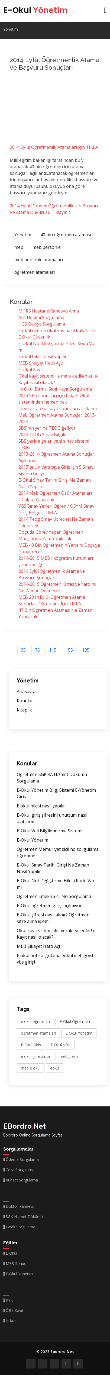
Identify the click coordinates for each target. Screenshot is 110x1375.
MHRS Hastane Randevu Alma (48, 311)
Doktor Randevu (20, 1206)
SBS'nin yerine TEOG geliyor (47, 428)
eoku (54, 1068)
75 (37, 650)
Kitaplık (24, 710)
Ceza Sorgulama (20, 1170)
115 (52, 650)
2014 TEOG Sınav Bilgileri (43, 434)
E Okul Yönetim (79, 1033)
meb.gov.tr (69, 1056)
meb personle (47, 247)
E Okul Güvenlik (34, 337)
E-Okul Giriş (31, 1044)
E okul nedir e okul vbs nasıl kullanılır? (56, 330)
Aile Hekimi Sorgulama (41, 317)
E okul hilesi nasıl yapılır (42, 356)
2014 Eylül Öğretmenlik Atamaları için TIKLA (54, 147)
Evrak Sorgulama (20, 1227)
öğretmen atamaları (34, 272)
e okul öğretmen (35, 1021)
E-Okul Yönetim (32, 840)
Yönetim (10, 29)
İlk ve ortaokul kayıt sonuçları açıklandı (57, 408)
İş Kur (11, 1321)
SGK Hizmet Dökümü (24, 1217)
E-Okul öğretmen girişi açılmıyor (49, 906)
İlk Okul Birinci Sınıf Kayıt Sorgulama (55, 389)
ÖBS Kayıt (14, 1310)
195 (85, 650)
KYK (9, 1300)
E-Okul (35, 10)
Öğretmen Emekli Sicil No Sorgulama (54, 896)
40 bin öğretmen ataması (65, 235)
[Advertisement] (56, 109)
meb (18, 247)
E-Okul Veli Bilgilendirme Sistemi (49, 831)
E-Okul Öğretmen (75, 1021)
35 (23, 650)
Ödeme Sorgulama (22, 1159)
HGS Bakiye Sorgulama (41, 324)
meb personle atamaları (38, 260)
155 (69, 650)
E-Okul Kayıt (30, 369)
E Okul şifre (60, 1044)
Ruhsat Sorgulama (22, 1180)
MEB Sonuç (16, 1263)
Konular (25, 701)
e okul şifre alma (35, 1056)
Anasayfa (26, 691)
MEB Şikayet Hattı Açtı (40, 363)
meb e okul (30, 1068)
